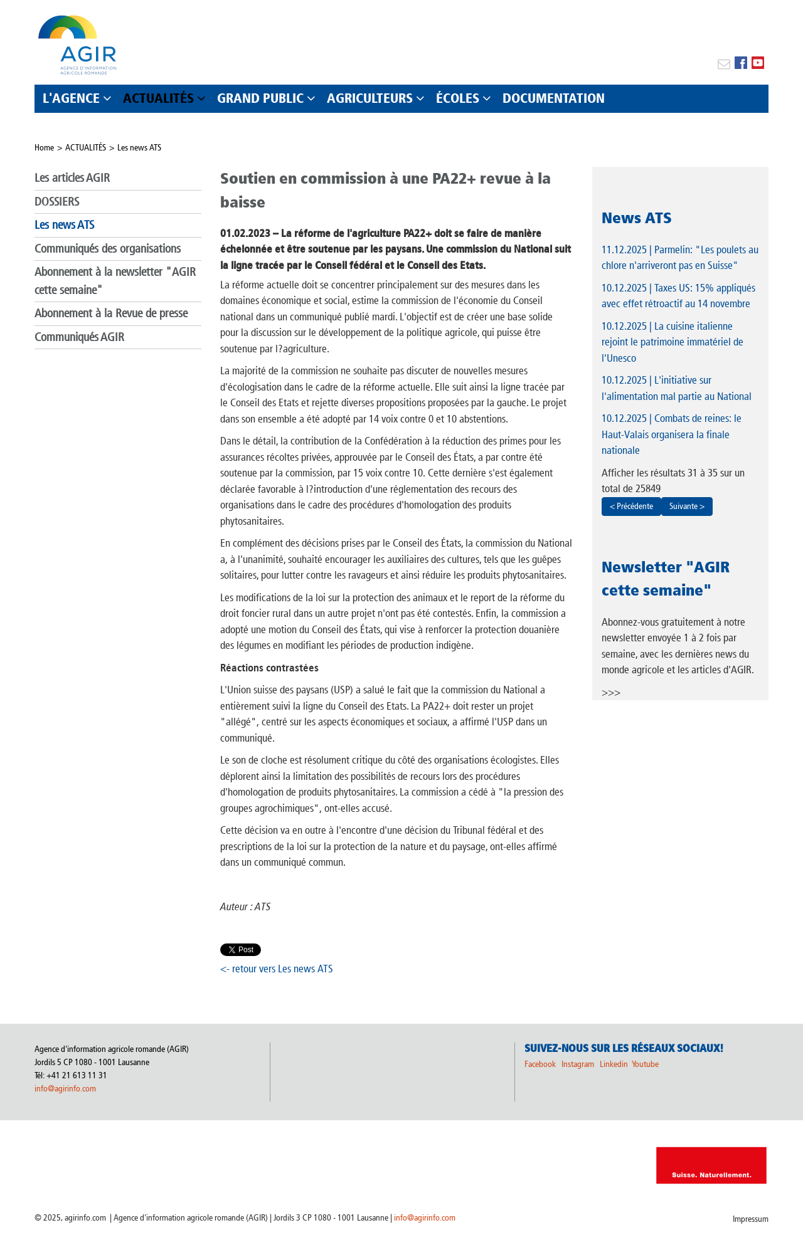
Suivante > (687, 506)
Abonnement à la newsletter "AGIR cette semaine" (115, 281)
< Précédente (631, 506)
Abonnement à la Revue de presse (111, 313)
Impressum (750, 1219)
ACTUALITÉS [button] (158, 98)
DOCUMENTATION (554, 98)
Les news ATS (139, 147)
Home (44, 147)
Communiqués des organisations (108, 248)
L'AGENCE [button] (71, 98)
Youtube (645, 1064)
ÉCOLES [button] (457, 98)
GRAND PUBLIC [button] (260, 98)
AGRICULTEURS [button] (370, 98)
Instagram (577, 1064)
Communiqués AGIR (79, 337)
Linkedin (615, 1064)
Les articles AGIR (72, 178)
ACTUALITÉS (85, 147)
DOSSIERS (57, 201)
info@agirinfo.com (65, 1088)
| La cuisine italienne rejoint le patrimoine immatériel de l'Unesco (672, 342)
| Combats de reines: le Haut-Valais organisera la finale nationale (672, 434)
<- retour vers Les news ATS (276, 968)
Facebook (540, 1064)
